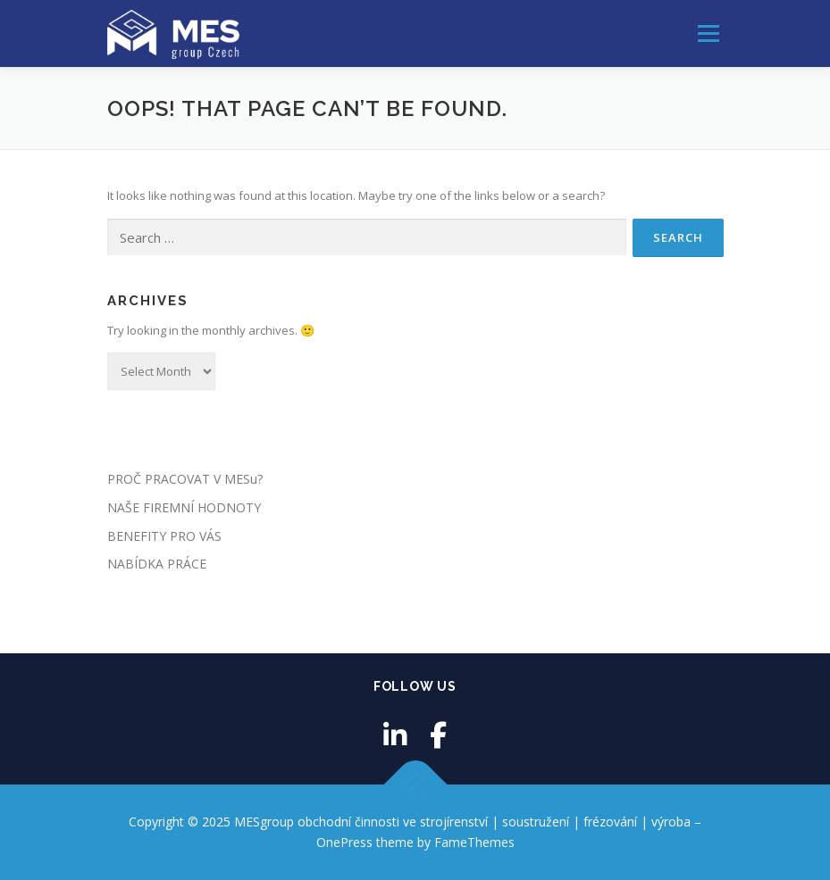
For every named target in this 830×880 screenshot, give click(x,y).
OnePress (344, 842)
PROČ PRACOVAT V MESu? (185, 478)
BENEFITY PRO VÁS (164, 535)
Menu (708, 33)
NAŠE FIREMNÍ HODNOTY (184, 507)
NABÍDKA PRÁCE (156, 563)
